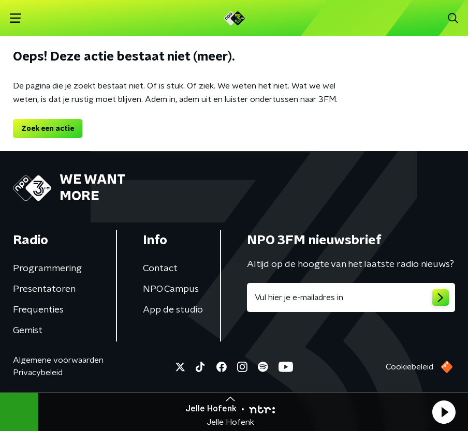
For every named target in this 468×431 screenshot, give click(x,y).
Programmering (47, 268)
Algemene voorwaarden (58, 360)
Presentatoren (44, 289)
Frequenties (38, 310)
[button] (443, 411)
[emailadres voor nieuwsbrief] (351, 297)
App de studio (173, 310)
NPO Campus (171, 289)
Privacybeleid (38, 372)
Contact (160, 268)
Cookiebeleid (409, 367)
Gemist (27, 330)
